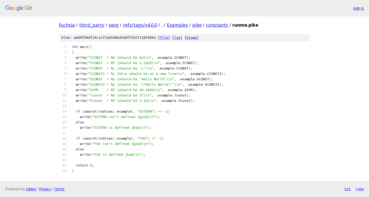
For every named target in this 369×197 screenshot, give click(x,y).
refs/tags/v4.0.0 (140, 25)
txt (347, 188)
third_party (91, 25)
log (177, 37)
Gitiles (31, 188)
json (360, 188)
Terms (59, 188)
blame (192, 37)
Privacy (45, 188)
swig (114, 25)
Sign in (358, 8)
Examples (177, 25)
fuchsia (67, 25)
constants (217, 25)
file (164, 37)
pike (197, 25)
